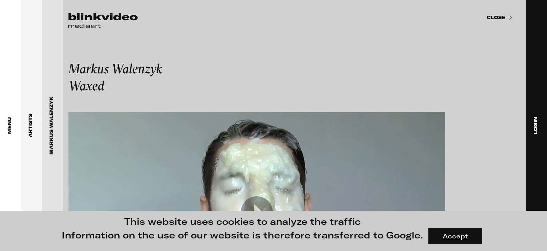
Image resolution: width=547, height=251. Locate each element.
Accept (455, 236)
